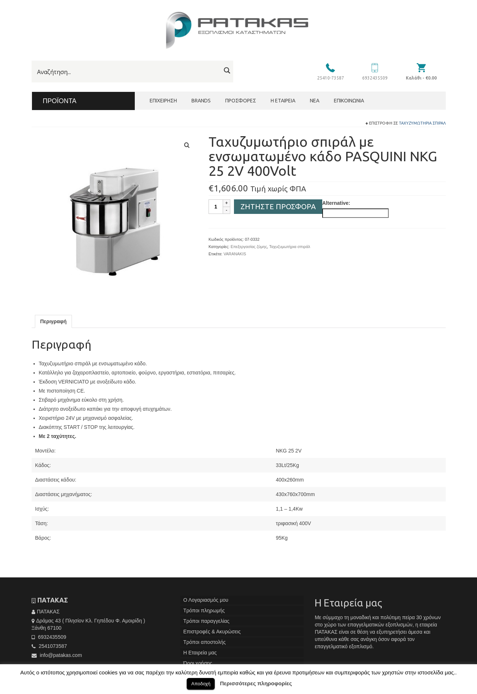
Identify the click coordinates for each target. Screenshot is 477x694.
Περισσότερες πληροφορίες (256, 683)
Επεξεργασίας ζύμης (249, 246)
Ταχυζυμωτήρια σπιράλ (422, 123)
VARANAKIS (234, 254)
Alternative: (336, 203)
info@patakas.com (57, 655)
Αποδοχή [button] (200, 683)
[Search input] (128, 72)
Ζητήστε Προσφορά (278, 206)
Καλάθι (421, 78)
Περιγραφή (53, 321)
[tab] (53, 321)
